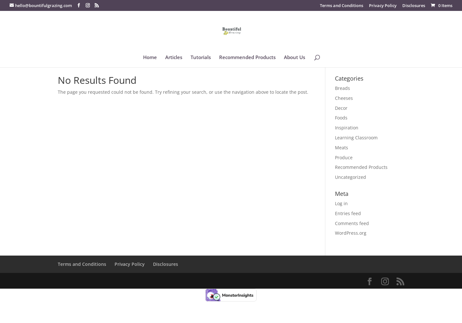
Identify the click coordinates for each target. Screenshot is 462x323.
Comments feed (352, 223)
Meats (341, 147)
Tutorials (201, 57)
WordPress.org (350, 233)
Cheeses (344, 98)
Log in (341, 203)
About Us (294, 57)
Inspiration (346, 128)
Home (150, 57)
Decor (341, 108)
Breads (342, 88)
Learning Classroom (356, 138)
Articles (173, 57)
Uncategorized (350, 177)
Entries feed (348, 213)
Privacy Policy (383, 6)
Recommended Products (247, 57)
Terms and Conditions (341, 6)
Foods (341, 118)
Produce (344, 157)
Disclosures (413, 6)
